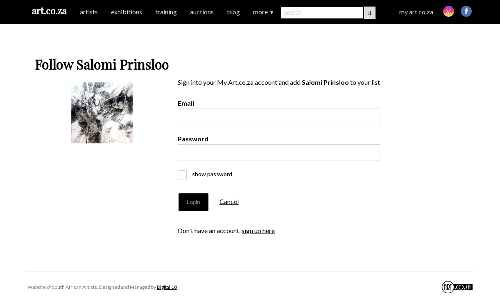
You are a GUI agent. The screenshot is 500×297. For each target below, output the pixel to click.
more (263, 12)
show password (208, 173)
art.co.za (49, 10)
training (166, 12)
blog (233, 12)
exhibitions (126, 12)
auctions (202, 12)
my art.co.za (416, 12)
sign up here (258, 230)
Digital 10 (167, 287)
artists (89, 12)
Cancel (229, 201)
